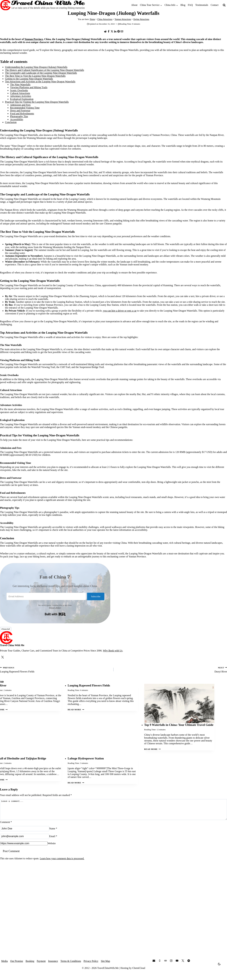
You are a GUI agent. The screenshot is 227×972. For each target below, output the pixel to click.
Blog (182, 5)
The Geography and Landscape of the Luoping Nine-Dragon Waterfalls (41, 73)
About (134, 5)
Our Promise (16, 961)
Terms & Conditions (71, 961)
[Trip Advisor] (165, 960)
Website (52, 847)
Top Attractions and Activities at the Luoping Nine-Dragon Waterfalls (40, 81)
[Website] (24, 847)
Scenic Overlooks (19, 90)
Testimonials (201, 5)
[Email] (122, 31)
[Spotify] (188, 960)
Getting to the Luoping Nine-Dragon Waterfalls (29, 78)
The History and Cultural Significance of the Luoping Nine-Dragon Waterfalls (44, 70)
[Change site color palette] (219, 964)
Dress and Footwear (20, 110)
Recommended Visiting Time (25, 107)
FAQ (190, 5)
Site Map (105, 961)
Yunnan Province (33, 39)
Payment (41, 961)
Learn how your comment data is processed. (62, 862)
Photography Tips (19, 116)
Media (4, 961)
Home (92, 19)
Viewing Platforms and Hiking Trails (28, 87)
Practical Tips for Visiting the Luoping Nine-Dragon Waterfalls (37, 102)
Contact (214, 5)
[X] (112, 31)
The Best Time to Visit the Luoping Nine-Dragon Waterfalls (35, 76)
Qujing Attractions (141, 19)
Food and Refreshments (22, 113)
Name (53, 832)
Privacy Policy (55, 607)
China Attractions (104, 19)
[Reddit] (105, 31)
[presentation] (179, 703)
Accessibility (16, 119)
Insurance (53, 961)
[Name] (24, 832)
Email (53, 840)
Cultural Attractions (20, 93)
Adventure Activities (20, 96)
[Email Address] (45, 596)
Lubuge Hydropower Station (86, 758)
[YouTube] (177, 960)
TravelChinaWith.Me (108, 968)
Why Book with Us (112, 650)
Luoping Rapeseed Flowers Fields (55, 669)
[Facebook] (108, 31)
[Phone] (159, 960)
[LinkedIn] (115, 31)
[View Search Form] (224, 5)
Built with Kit (55, 614)
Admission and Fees (20, 105)
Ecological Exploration (21, 99)
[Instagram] (171, 960)
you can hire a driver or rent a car (120, 310)
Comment (6, 825)
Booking (30, 961)
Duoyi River (171, 669)
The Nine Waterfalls (20, 84)
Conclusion (11, 122)
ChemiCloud (138, 968)
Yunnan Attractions (123, 19)
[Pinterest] (118, 31)
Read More (76, 710)
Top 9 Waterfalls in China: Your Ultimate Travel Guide (178, 724)
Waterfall (5, 629)
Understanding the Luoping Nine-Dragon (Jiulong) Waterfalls (36, 67)
